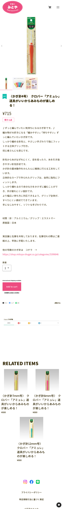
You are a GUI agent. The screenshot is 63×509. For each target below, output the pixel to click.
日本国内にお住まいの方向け (11, 276)
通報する (57, 287)
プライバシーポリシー (31, 476)
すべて (8, 307)
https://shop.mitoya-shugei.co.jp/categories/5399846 (30, 238)
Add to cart (11, 270)
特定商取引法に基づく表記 (31, 483)
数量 (5, 246)
